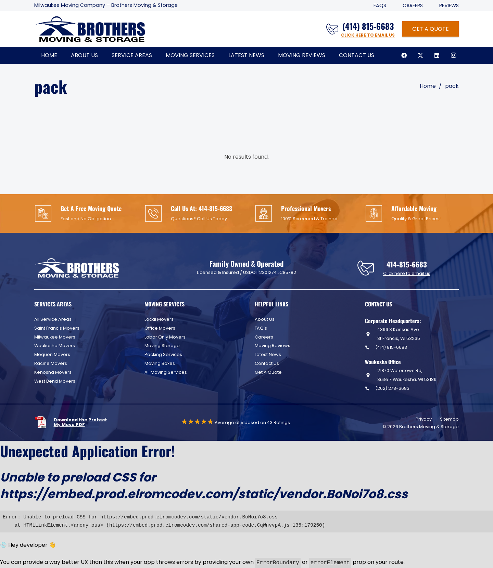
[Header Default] (90, 29)
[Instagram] (453, 55)
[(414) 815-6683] (370, 347)
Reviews (449, 5)
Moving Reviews (272, 345)
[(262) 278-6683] (370, 388)
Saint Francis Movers (56, 328)
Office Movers (159, 328)
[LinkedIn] (436, 55)
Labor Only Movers (165, 337)
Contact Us (267, 363)
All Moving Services (165, 372)
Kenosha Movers (53, 372)
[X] (420, 55)
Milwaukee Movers (54, 337)
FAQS (380, 5)
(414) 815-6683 (391, 347)
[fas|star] (44, 422)
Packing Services (163, 354)
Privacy (424, 419)
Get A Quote (268, 372)
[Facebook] (404, 55)
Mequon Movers (52, 354)
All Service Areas (53, 319)
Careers (413, 5)
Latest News (268, 354)
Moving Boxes (159, 363)
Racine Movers (50, 363)
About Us (265, 319)
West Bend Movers (54, 381)
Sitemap (449, 419)
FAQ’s (261, 328)
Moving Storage (162, 345)
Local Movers (159, 319)
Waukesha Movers (54, 345)
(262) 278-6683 (392, 388)
